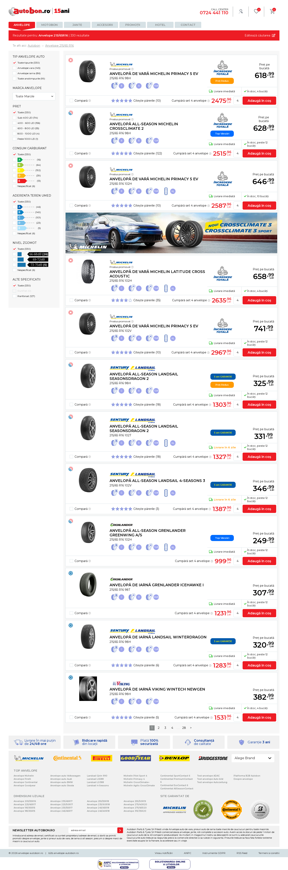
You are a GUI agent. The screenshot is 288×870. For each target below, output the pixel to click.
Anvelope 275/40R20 (135, 804)
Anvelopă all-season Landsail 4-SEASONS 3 (157, 480)
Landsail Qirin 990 (97, 775)
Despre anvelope (243, 779)
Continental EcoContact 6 (174, 785)
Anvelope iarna (29, 73)
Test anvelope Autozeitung (212, 782)
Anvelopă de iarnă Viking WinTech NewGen (157, 689)
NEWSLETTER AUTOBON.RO (34, 830)
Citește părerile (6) (146, 665)
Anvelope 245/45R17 (61, 811)
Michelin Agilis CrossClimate (139, 785)
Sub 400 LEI (28, 117)
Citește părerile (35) (146, 300)
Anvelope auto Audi (61, 779)
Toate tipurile (29, 62)
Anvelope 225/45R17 (25, 804)
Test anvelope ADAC (208, 775)
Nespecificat (26, 186)
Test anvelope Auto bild (210, 779)
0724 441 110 (214, 12)
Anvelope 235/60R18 (98, 804)
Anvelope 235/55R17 (61, 807)
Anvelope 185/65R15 (24, 811)
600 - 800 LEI (28, 128)
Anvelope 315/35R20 (135, 811)
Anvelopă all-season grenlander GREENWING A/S (148, 532)
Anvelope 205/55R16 (25, 801)
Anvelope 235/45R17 (61, 801)
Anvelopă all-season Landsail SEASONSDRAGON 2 (144, 376)
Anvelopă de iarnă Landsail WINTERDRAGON (158, 637)
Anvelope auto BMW (61, 782)
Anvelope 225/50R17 (61, 804)
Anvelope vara (29, 67)
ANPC (187, 853)
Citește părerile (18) (147, 404)
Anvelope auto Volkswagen (65, 775)
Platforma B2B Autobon (247, 775)
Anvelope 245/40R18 (98, 811)
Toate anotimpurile (31, 78)
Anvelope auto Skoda (62, 785)
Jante (77, 25)
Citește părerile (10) (147, 100)
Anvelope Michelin (24, 775)
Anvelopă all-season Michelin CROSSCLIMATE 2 (144, 126)
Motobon (49, 25)
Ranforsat (26, 296)
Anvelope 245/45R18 (98, 807)
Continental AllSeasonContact (176, 788)
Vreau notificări (164, 853)
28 (184, 728)
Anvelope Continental (25, 782)
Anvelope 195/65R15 (24, 807)
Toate (24, 112)
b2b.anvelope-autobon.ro (63, 853)
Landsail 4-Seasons (98, 785)
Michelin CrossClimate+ (136, 782)
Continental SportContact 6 (175, 775)
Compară (83, 100)
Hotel (160, 25)
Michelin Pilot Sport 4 (135, 775)
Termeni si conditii (268, 853)
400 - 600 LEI (29, 122)
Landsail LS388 (95, 782)
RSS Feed (242, 853)
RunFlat (24, 290)
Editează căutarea (257, 35)
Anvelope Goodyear (24, 785)
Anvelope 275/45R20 (135, 807)
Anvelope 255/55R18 (98, 801)
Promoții (132, 25)
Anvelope (22, 25)
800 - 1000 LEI (29, 133)
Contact (188, 25)
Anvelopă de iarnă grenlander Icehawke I (157, 585)
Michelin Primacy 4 (134, 779)
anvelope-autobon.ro (30, 853)
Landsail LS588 (95, 779)
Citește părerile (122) (147, 153)
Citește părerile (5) (146, 717)
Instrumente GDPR (213, 853)
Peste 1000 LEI (28, 138)
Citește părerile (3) (146, 509)
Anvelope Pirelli (22, 779)
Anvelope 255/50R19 (135, 801)
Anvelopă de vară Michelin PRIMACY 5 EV (154, 73)
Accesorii (105, 25)
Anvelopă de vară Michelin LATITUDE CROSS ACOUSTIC (157, 273)
